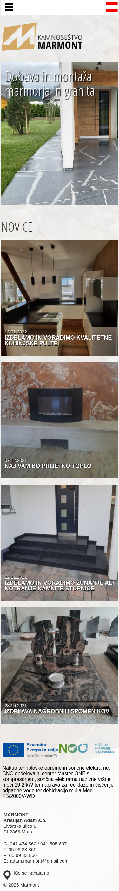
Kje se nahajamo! (32, 872)
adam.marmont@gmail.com (39, 860)
